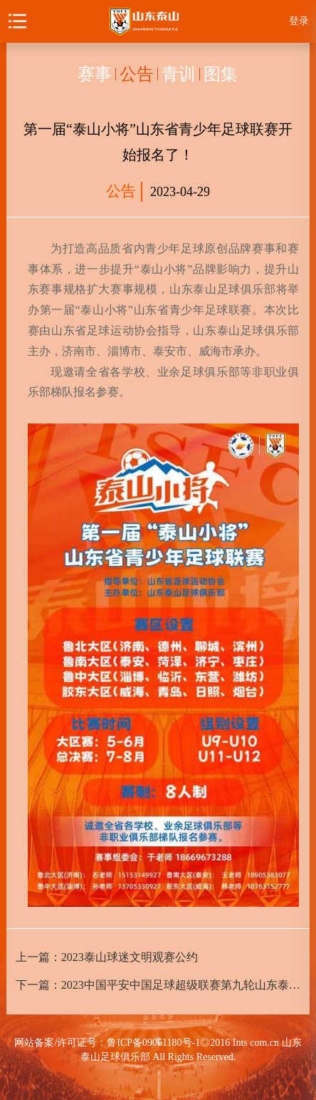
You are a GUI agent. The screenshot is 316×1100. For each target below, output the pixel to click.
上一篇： (107, 957)
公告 (137, 74)
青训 (179, 74)
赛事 (95, 74)
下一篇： (158, 985)
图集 (221, 74)
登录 (299, 21)
